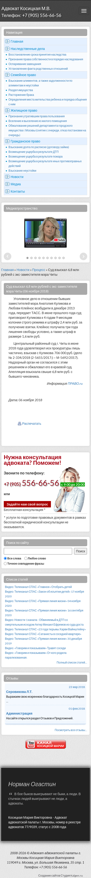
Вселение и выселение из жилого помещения (37, 121)
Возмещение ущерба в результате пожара (35, 156)
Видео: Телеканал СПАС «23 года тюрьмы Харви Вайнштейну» (45, 629)
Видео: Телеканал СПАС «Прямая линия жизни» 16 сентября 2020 (44, 613)
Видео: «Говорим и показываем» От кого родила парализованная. (35, 655)
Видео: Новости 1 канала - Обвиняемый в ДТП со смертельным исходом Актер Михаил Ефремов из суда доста (44, 622)
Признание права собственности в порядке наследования (45, 59)
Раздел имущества (20, 90)
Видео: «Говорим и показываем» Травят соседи (35, 648)
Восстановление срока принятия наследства (37, 54)
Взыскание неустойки (22, 170)
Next (83, 256)
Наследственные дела (28, 49)
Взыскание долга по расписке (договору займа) (38, 147)
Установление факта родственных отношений (38, 68)
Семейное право (23, 75)
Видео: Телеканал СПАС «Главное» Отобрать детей (38, 587)
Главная (17, 41)
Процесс (38, 270)
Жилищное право (24, 110)
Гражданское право (25, 141)
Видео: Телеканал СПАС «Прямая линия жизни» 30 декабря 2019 (43, 641)
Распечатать (31, 423)
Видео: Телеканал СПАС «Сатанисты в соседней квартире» (43, 634)
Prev (7, 256)
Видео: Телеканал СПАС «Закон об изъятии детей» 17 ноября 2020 (44, 594)
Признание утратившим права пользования (36, 116)
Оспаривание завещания (24, 64)
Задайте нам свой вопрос (27, 504)
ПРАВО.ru (75, 383)
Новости (17, 177)
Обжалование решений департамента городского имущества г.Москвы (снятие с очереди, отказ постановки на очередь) (47, 130)
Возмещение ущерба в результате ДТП (33, 152)
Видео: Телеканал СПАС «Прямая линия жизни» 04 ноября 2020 (43, 603)
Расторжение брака (21, 95)
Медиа (16, 184)
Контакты (18, 191)
